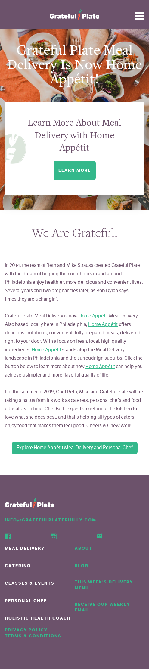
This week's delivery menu (104, 585)
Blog (81, 565)
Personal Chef (26, 600)
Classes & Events (29, 583)
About (83, 548)
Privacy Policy (26, 630)
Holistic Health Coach (38, 618)
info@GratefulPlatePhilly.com (50, 520)
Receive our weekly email (102, 607)
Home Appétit (93, 316)
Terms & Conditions (33, 636)
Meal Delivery (25, 548)
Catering (18, 565)
